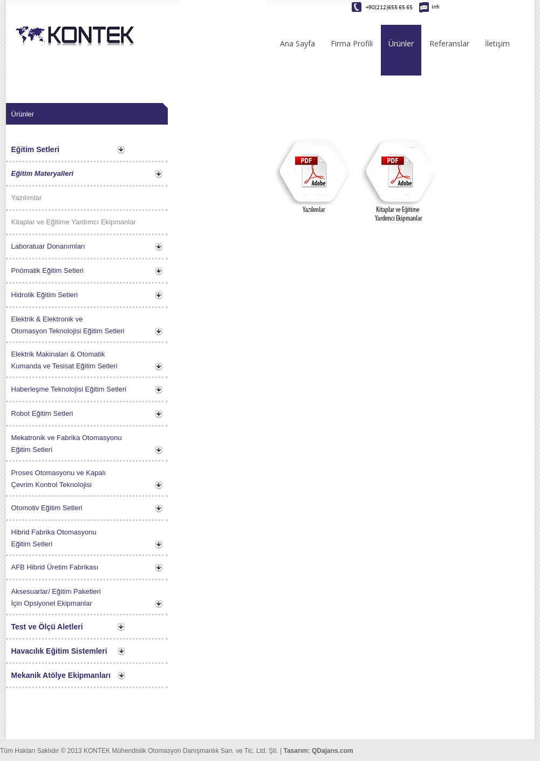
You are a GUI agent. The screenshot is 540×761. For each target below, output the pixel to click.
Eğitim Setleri (35, 149)
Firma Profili (352, 43)
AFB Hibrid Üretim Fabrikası (55, 567)
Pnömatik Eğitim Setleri (47, 270)
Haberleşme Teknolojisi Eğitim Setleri (69, 389)
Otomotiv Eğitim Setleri (47, 508)
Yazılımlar (26, 198)
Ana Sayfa (297, 43)
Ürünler (401, 43)
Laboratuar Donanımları (48, 246)
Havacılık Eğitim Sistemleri (59, 651)
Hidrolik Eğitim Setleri (44, 295)
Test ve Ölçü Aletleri (47, 626)
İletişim (497, 43)
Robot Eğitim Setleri (42, 413)
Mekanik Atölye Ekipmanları (61, 675)
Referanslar (449, 43)
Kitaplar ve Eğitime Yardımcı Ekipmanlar (73, 222)
